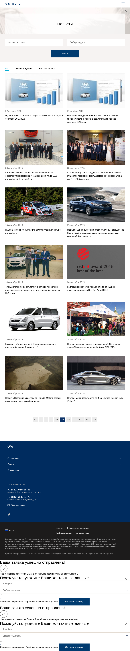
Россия (9, 530)
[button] (10, 446)
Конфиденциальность (64, 533)
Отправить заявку (74, 602)
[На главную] (14, 4)
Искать (65, 53)
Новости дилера (47, 68)
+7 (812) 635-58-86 (18, 489)
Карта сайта (60, 528)
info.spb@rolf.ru (107, 554)
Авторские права (82, 533)
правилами (18, 602)
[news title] (34, 100)
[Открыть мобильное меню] (123, 3)
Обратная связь (16, 505)
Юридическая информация (79, 528)
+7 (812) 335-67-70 (18, 496)
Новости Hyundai (24, 68)
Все (7, 68)
